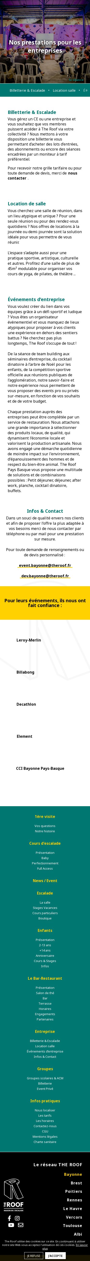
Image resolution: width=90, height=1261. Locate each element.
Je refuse (33, 1256)
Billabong (25, 672)
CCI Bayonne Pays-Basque (40, 768)
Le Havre (72, 1208)
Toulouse (72, 1225)
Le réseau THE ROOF (57, 1164)
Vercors (74, 1217)
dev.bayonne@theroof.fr (45, 576)
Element (24, 736)
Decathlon (26, 704)
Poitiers (73, 1191)
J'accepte (55, 1256)
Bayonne (73, 1174)
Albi (78, 1234)
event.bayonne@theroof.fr (45, 565)
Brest (76, 1183)
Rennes (74, 1200)
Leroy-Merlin (29, 640)
